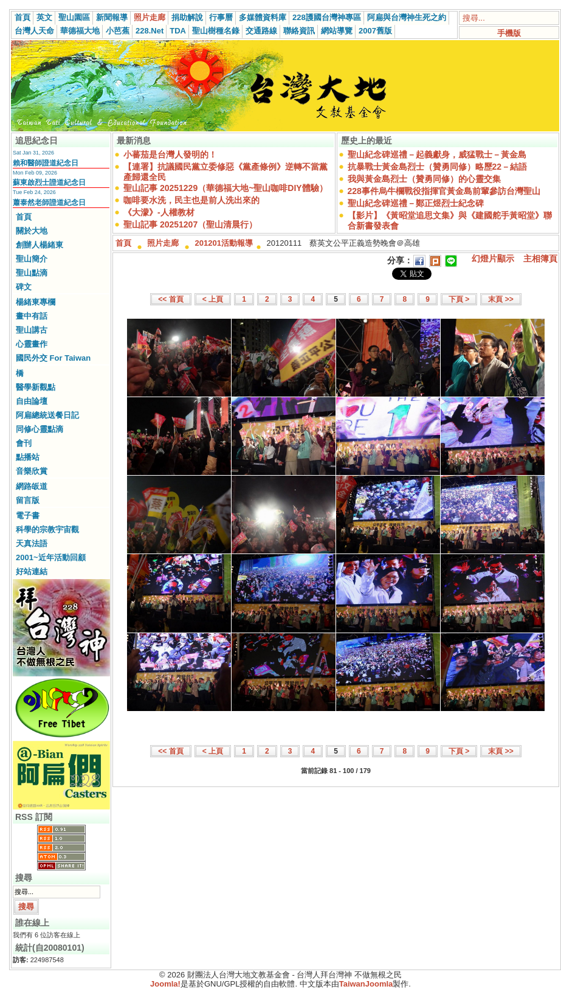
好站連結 (31, 571)
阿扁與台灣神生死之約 (406, 17)
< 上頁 (212, 299)
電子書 (28, 515)
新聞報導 (112, 17)
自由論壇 (31, 401)
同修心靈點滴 (39, 429)
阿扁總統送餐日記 (47, 415)
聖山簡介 (31, 258)
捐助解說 (187, 17)
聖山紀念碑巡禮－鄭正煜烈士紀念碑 (416, 203)
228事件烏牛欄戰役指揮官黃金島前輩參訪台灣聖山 (444, 191)
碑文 (24, 286)
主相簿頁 (540, 258)
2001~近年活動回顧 (51, 557)
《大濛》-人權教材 (158, 212)
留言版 (28, 500)
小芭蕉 (117, 30)
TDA (178, 30)
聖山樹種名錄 (215, 30)
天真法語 (31, 543)
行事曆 (221, 17)
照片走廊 (149, 17)
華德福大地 (80, 30)
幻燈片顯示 (493, 258)
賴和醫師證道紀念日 (45, 163)
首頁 (22, 17)
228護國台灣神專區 (326, 17)
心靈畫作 (31, 344)
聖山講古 (31, 330)
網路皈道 (31, 486)
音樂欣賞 (31, 471)
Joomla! (165, 983)
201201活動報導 (224, 243)
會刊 (24, 443)
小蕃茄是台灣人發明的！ (170, 154)
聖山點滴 (31, 272)
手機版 (509, 33)
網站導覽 (337, 30)
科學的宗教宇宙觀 (47, 529)
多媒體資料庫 (262, 17)
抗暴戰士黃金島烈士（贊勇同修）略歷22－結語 (438, 167)
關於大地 (31, 230)
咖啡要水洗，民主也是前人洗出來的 (191, 200)
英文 (44, 17)
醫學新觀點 (35, 387)
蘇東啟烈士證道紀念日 (49, 182)
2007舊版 (375, 30)
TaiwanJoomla (366, 983)
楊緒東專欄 (35, 302)
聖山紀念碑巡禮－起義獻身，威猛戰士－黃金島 (437, 154)
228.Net (149, 30)
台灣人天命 (34, 30)
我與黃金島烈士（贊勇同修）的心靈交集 (424, 179)
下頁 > (459, 299)
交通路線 (261, 30)
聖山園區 (74, 17)
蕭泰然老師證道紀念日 (49, 202)
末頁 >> (500, 299)
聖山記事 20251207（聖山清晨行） (190, 224)
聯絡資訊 (299, 30)
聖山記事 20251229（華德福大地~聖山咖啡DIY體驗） (225, 188)
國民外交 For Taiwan (53, 358)
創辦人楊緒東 (39, 244)
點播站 (28, 457)
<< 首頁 (170, 299)
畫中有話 (31, 316)
